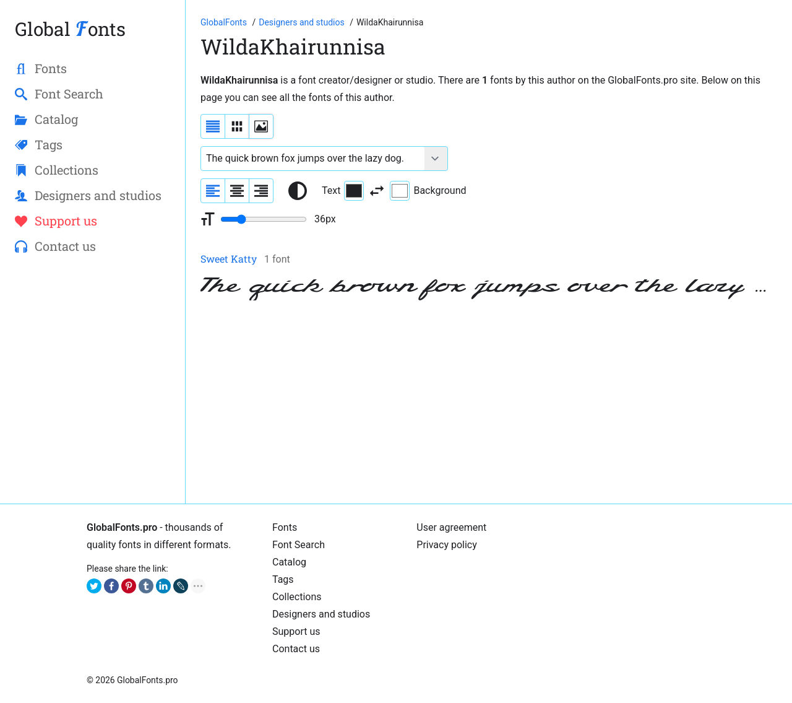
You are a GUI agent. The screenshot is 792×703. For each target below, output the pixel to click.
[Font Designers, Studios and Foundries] (302, 22)
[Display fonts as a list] (212, 126)
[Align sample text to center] (237, 190)
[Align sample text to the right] (261, 190)
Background (428, 191)
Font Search (298, 545)
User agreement (451, 527)
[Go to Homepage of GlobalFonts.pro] (224, 22)
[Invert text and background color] (377, 190)
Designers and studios (321, 614)
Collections (297, 597)
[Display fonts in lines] (237, 126)
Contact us (296, 649)
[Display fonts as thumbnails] (261, 126)
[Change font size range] (263, 219)
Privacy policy (446, 545)
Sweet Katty (228, 258)
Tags (283, 579)
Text (343, 191)
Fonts (284, 527)
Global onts (70, 29)
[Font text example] (312, 158)
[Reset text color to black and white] (297, 190)
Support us (296, 631)
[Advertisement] (488, 402)
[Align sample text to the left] (212, 190)
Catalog (289, 562)
